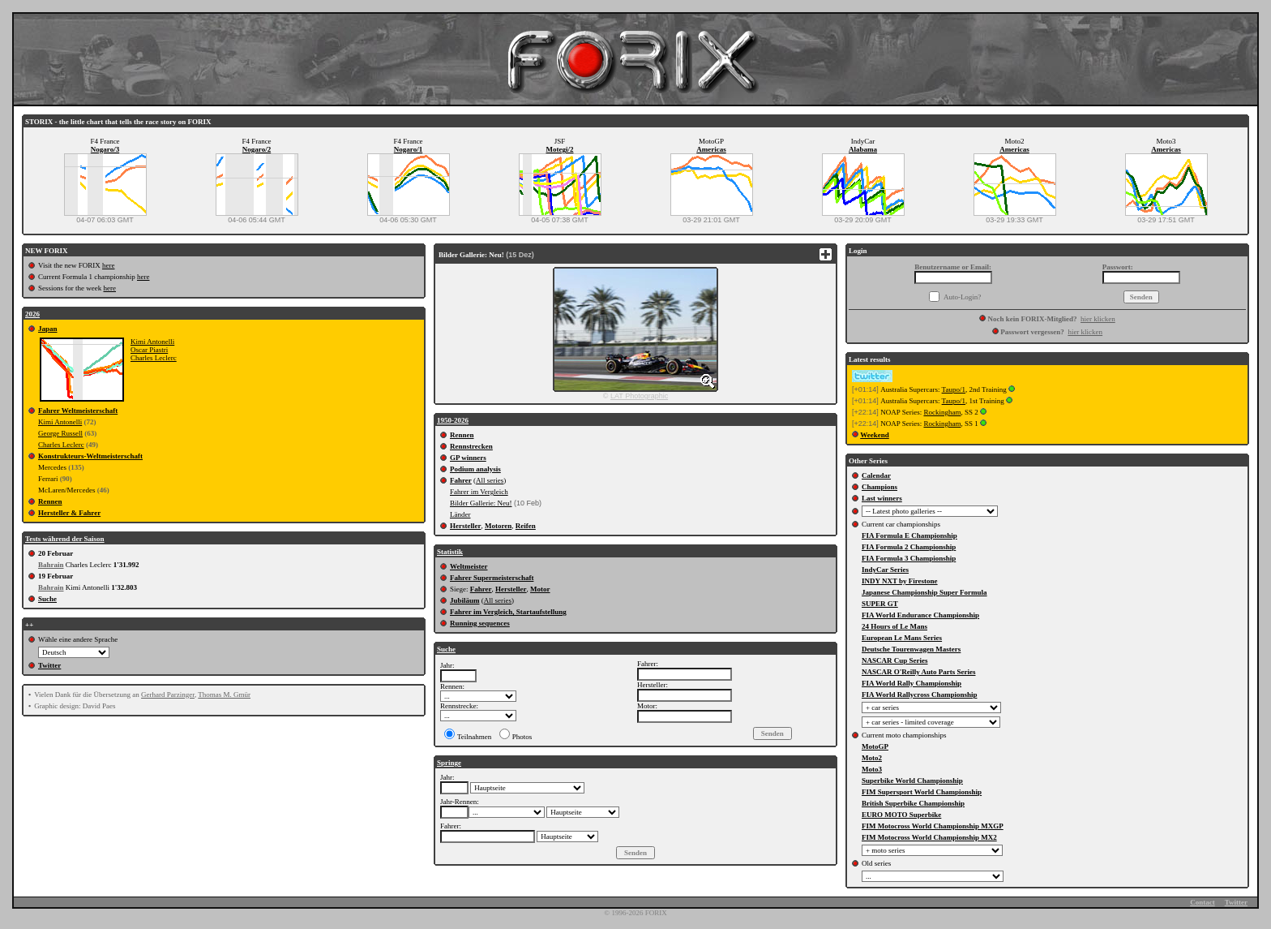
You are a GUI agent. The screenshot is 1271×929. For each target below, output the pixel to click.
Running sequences (480, 623)
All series (489, 480)
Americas (710, 149)
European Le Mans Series (902, 638)
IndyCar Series (885, 570)
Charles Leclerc (154, 358)
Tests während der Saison (65, 539)
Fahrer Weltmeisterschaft (78, 410)
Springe (449, 763)
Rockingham (942, 412)
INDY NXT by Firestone (900, 581)
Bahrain (51, 565)
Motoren (498, 526)
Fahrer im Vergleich (479, 492)
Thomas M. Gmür (224, 694)
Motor (540, 589)
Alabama (863, 149)
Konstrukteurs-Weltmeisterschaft (90, 456)
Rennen (50, 501)
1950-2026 (453, 420)
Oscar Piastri (149, 350)
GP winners (468, 458)
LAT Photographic (639, 396)
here (108, 265)
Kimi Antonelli (152, 342)
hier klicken (1098, 319)
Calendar (876, 475)
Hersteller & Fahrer (69, 513)
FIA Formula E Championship (909, 535)
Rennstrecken (471, 446)
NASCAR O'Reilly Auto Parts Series (919, 672)
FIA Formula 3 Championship (909, 558)
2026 (32, 314)
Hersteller (465, 526)
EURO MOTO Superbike (901, 815)
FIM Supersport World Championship (922, 792)
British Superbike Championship (913, 803)
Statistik (450, 552)
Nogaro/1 (408, 149)
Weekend (874, 435)
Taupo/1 (953, 389)
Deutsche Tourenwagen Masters (911, 649)
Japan (48, 329)
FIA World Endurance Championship (920, 615)
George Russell (60, 433)
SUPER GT (880, 604)
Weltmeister (468, 566)
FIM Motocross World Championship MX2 (929, 837)
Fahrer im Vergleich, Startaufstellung (508, 612)
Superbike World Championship (912, 780)
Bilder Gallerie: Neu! (480, 503)
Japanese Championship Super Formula (924, 592)
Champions (879, 487)
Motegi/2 (560, 149)
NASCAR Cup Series (895, 660)
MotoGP (875, 746)
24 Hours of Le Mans (894, 626)
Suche (47, 599)
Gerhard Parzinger (168, 694)
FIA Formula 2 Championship (909, 547)
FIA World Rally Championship (911, 683)
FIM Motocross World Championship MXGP (933, 826)
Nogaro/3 (105, 149)
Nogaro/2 (256, 149)
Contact (1202, 902)
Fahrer (461, 480)
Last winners (882, 498)
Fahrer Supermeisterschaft (491, 578)
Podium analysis (475, 469)
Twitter (49, 665)
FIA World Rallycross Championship (919, 694)
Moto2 (872, 758)
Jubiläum (465, 600)
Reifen (526, 526)
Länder (460, 514)
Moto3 (872, 769)
